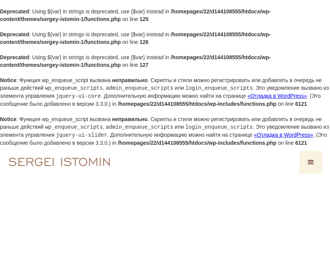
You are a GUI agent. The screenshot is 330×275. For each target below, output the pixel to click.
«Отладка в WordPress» (277, 95)
